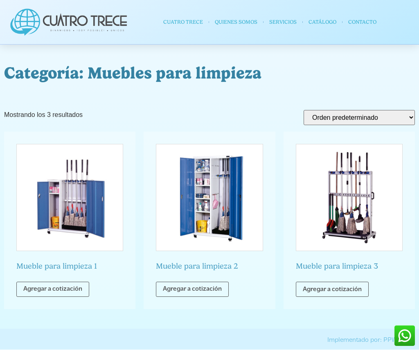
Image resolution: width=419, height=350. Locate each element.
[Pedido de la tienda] (359, 117)
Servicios (283, 22)
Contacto (362, 22)
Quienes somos (236, 22)
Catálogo (322, 22)
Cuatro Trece (183, 22)
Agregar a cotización (52, 289)
